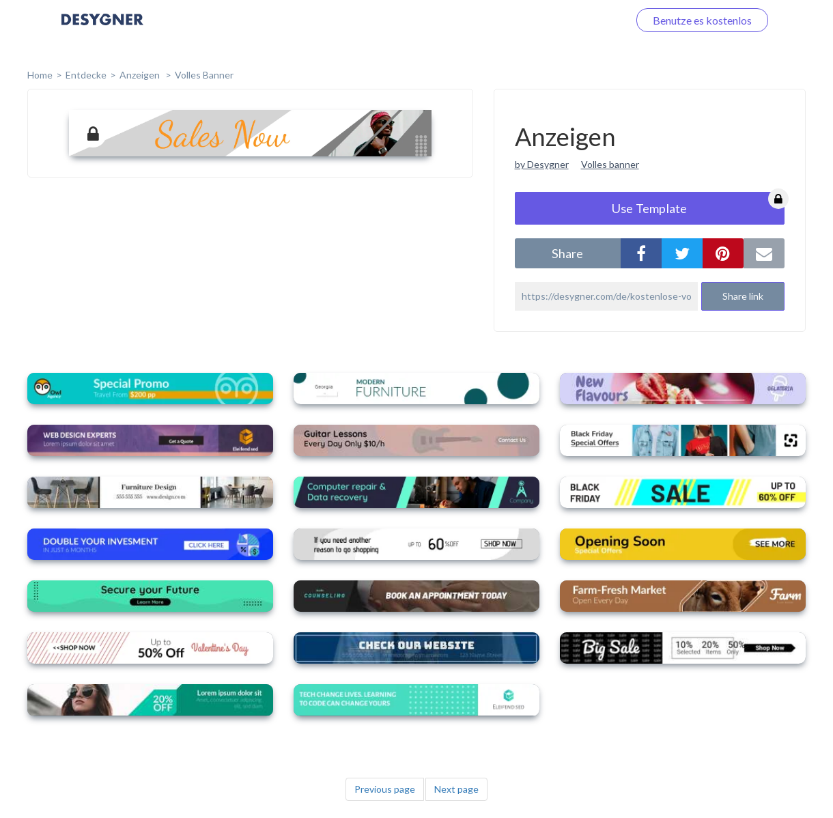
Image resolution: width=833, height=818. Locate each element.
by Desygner (542, 164)
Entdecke (86, 75)
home (40, 75)
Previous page (384, 789)
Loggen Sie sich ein (568, 20)
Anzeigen (140, 75)
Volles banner (610, 164)
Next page (456, 789)
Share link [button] (742, 296)
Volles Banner (204, 75)
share (567, 253)
